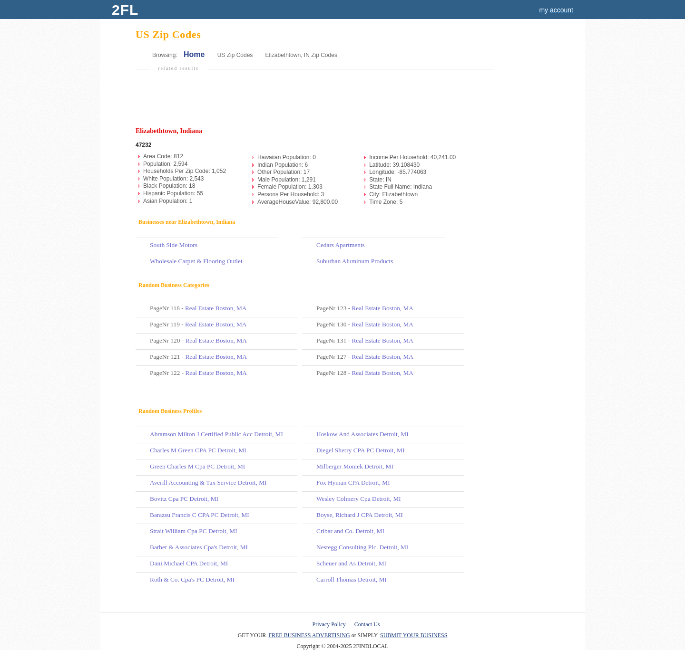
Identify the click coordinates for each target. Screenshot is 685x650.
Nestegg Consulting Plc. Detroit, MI (362, 547)
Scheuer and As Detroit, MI (351, 563)
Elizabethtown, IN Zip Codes (301, 55)
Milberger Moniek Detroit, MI (354, 466)
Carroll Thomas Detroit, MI (351, 579)
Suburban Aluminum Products (354, 261)
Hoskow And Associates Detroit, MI (362, 434)
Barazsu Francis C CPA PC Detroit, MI (199, 514)
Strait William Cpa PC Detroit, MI (193, 531)
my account (556, 10)
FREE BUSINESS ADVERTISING (309, 635)
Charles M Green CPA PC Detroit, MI (198, 450)
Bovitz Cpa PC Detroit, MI (184, 498)
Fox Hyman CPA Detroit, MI (353, 482)
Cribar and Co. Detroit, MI (350, 531)
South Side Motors (173, 245)
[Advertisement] (313, 102)
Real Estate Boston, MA (216, 308)
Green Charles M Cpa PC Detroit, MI (197, 466)
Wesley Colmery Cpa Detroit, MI (358, 498)
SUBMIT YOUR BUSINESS (413, 635)
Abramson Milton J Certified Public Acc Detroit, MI (216, 434)
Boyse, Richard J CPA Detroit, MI (359, 514)
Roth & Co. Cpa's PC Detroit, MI (192, 579)
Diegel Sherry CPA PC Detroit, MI (360, 450)
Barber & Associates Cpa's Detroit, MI (199, 547)
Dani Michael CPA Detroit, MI (189, 563)
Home (194, 54)
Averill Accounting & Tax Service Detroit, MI (208, 482)
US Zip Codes (235, 55)
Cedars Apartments (340, 245)
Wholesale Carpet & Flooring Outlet (196, 261)
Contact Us (367, 624)
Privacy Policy (329, 624)
